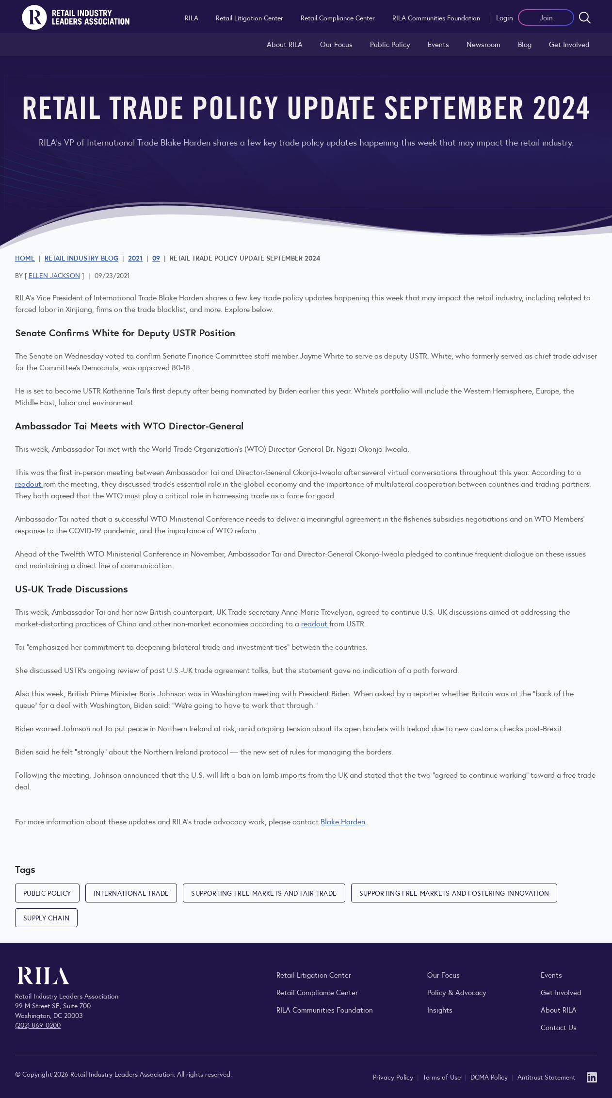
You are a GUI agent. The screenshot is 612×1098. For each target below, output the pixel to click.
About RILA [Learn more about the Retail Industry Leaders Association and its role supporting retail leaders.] (285, 43)
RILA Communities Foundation (436, 17)
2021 (135, 257)
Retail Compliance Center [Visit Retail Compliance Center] (317, 992)
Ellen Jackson (54, 275)
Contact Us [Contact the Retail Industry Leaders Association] (559, 1026)
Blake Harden (343, 821)
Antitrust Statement (546, 1077)
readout (29, 483)
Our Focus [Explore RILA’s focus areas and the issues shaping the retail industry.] (336, 43)
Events (438, 43)
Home (25, 257)
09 (156, 257)
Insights (439, 1009)
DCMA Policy (490, 1077)
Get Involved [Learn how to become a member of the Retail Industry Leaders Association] (569, 43)
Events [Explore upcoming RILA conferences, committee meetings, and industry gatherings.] (551, 974)
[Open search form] (585, 17)
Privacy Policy (394, 1077)
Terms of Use (443, 1077)
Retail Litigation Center (249, 17)
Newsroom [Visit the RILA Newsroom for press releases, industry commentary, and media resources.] (483, 43)
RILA (191, 17)
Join (546, 17)
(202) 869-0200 (38, 1025)
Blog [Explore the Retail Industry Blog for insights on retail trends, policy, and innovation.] (524, 43)
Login (504, 17)
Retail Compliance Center (338, 17)
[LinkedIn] (592, 1076)
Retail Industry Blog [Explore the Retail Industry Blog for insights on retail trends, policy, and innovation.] (81, 257)
